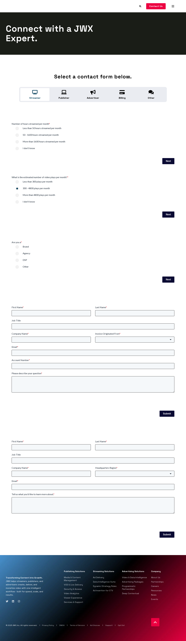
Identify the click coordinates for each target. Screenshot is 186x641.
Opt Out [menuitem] (121, 625)
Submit (167, 413)
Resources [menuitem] (156, 590)
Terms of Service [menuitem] (77, 625)
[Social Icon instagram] (18, 601)
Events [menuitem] (154, 599)
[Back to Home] (19, 6)
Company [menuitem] (156, 571)
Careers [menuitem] (155, 586)
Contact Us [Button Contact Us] (156, 6)
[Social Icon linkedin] (13, 601)
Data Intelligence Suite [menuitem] (104, 581)
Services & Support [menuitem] (73, 602)
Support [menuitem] (108, 625)
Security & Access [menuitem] (73, 589)
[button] (134, 340)
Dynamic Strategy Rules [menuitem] (105, 586)
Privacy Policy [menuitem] (48, 625)
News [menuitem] (154, 595)
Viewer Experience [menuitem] (73, 597)
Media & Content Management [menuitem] (72, 579)
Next (168, 161)
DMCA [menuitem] (62, 625)
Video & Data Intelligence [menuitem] (134, 577)
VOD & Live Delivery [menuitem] (73, 584)
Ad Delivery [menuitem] (98, 577)
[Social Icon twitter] (8, 601)
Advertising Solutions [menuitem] (133, 571)
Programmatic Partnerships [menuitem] (128, 587)
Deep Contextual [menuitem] (130, 593)
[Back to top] (155, 622)
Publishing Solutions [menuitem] (74, 571)
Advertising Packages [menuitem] (132, 581)
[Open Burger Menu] (173, 6)
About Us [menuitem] (155, 577)
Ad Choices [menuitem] (95, 625)
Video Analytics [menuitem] (71, 593)
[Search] (140, 6)
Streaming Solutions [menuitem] (103, 571)
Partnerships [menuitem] (157, 581)
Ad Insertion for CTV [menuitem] (103, 590)
